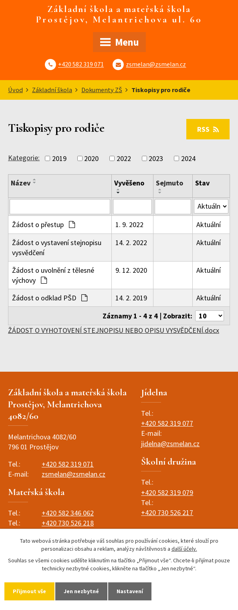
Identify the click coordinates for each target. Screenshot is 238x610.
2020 (91, 158)
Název (20, 182)
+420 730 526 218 (68, 522)
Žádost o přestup (43, 224)
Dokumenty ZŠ (101, 90)
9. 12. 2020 (131, 270)
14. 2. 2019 (131, 297)
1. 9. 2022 (129, 224)
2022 (124, 158)
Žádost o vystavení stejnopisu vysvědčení (56, 247)
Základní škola (52, 90)
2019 (59, 158)
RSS (208, 129)
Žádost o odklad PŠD (49, 297)
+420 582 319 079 (167, 492)
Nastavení (130, 591)
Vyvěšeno (129, 182)
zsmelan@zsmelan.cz (156, 64)
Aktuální (208, 224)
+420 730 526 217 (167, 512)
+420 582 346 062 (68, 512)
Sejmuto (169, 182)
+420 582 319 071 (81, 64)
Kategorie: (24, 157)
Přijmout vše (29, 591)
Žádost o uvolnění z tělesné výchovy (53, 275)
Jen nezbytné (81, 591)
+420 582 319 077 (167, 423)
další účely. (184, 548)
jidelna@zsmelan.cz (170, 443)
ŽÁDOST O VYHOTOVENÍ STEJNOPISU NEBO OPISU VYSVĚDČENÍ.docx (113, 330)
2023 (156, 158)
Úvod (15, 90)
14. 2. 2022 (131, 242)
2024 (188, 158)
